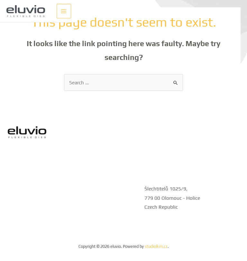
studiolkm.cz (156, 246)
